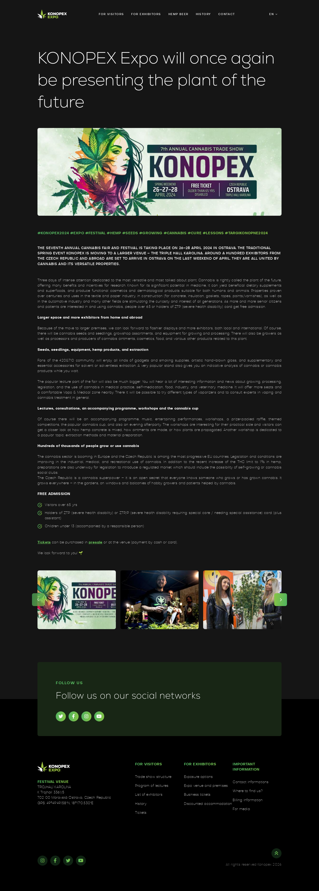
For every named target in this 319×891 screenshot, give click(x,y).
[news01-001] (76, 599)
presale (95, 542)
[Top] (276, 853)
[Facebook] (74, 716)
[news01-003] (242, 599)
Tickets (44, 542)
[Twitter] (61, 716)
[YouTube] (99, 716)
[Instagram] (86, 716)
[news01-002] (159, 599)
